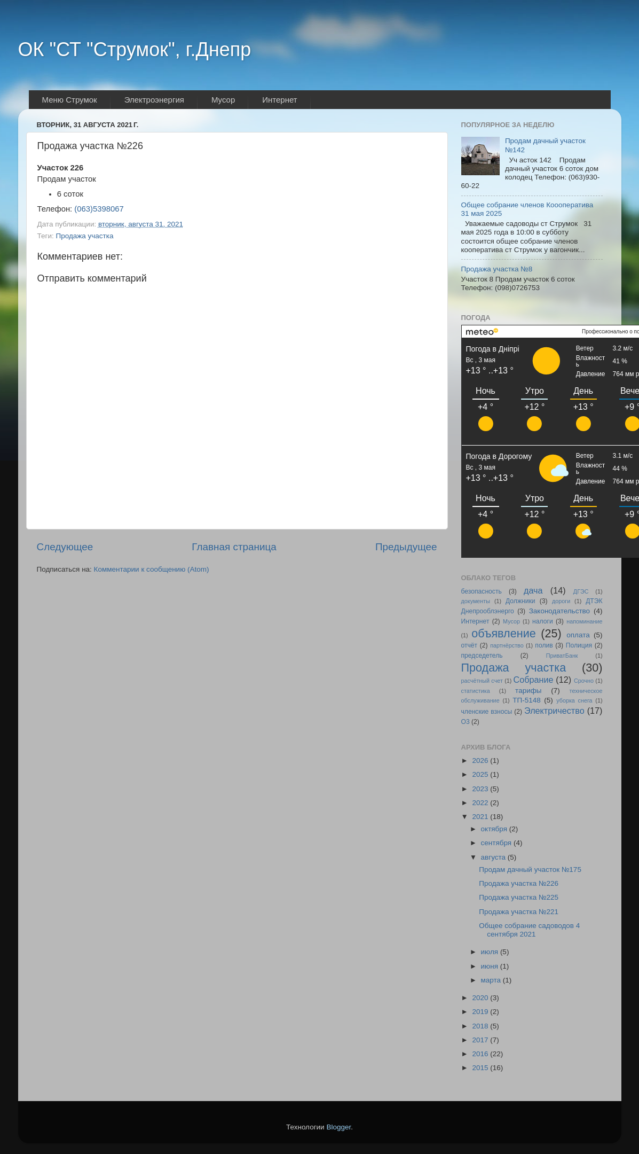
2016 (481, 1054)
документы (476, 601)
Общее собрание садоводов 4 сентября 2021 (529, 930)
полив (544, 645)
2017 (481, 1040)
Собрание (534, 679)
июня (490, 966)
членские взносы (486, 711)
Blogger (338, 1127)
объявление (503, 633)
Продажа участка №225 (518, 897)
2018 (481, 1026)
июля (490, 952)
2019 (481, 1012)
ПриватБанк (562, 655)
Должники (520, 601)
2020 (481, 998)
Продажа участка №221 (518, 912)
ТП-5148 (526, 700)
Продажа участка (84, 236)
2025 (481, 774)
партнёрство (507, 645)
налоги (542, 621)
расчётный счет (482, 680)
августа (494, 857)
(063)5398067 (98, 209)
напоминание (584, 621)
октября (495, 829)
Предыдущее (406, 546)
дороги (561, 601)
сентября (497, 843)
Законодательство (559, 611)
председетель (482, 655)
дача (533, 590)
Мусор (511, 621)
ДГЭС (581, 591)
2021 (481, 817)
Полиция (579, 645)
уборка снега (574, 700)
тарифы (528, 691)
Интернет (475, 621)
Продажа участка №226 (518, 883)
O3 (465, 722)
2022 (481, 803)
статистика (475, 691)
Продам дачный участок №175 (530, 869)
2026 (481, 761)
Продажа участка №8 (497, 269)
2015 (481, 1068)
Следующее (65, 546)
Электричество (554, 710)
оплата (577, 635)
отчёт (469, 645)
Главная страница (234, 546)
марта (492, 980)
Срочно (584, 680)
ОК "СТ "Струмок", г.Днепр (134, 49)
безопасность (481, 591)
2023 (481, 789)
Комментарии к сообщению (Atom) (151, 569)
